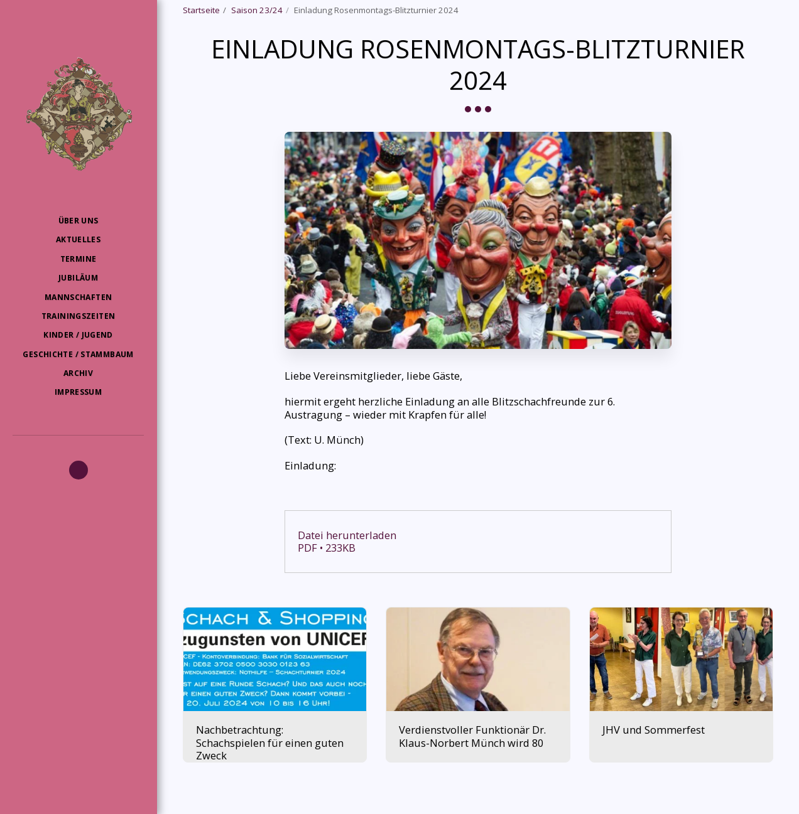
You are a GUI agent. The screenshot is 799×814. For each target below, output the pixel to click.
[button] (78, 470)
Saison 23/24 (257, 10)
